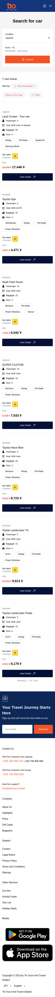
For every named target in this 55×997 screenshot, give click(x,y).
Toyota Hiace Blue (12, 447)
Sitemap (6, 872)
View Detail (27, 177)
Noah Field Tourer (12, 282)
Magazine (7, 830)
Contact (6, 849)
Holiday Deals (9, 908)
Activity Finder (9, 896)
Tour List (6, 902)
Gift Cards (7, 824)
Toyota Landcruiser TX (15, 530)
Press (5, 819)
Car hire (6, 890)
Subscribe (43, 729)
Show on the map (13, 95)
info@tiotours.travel (13, 788)
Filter (36, 95)
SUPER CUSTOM (12, 364)
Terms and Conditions (13, 866)
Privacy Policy (9, 860)
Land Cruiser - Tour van (16, 116)
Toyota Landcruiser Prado (17, 613)
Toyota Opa (9, 199)
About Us (7, 807)
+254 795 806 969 (13, 774)
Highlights (7, 813)
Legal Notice (8, 855)
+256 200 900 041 (13, 761)
